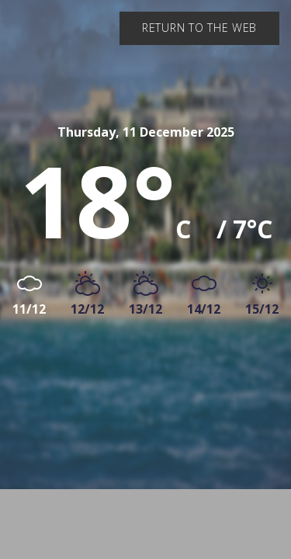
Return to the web (199, 27)
